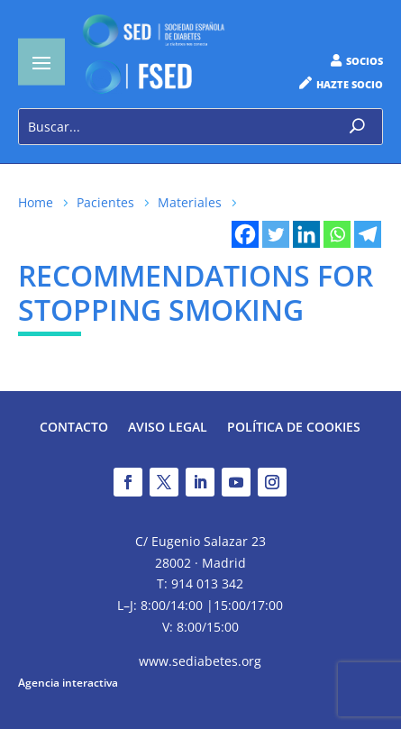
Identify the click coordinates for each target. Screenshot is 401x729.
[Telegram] (367, 234)
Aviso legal (167, 428)
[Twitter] (275, 234)
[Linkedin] (306, 234)
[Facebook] (245, 234)
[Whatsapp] (337, 234)
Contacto (74, 428)
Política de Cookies (293, 428)
